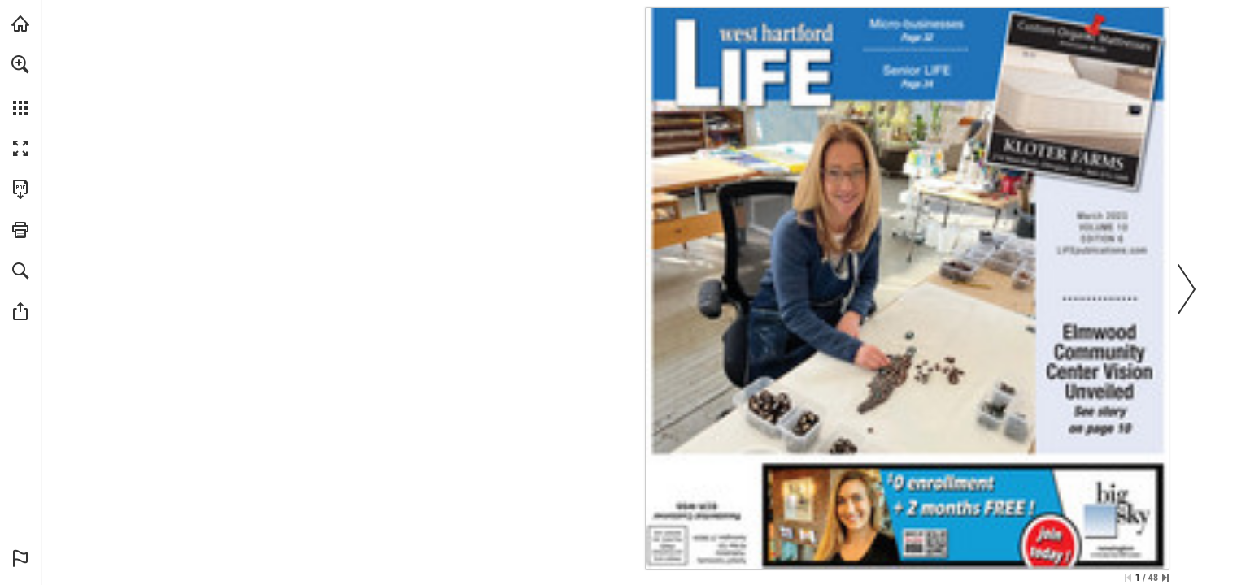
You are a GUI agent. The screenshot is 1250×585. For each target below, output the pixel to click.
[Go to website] (1102, 250)
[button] (20, 64)
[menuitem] (20, 85)
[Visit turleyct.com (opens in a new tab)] (20, 23)
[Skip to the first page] (1128, 578)
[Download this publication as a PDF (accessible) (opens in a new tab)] (20, 189)
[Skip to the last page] (1165, 578)
